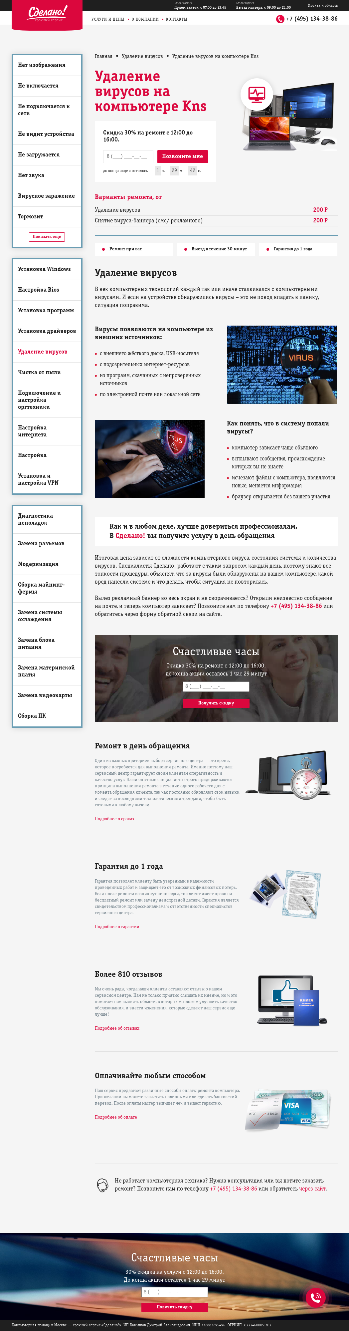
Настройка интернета (32, 431)
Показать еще (47, 237)
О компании (145, 19)
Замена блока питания (36, 644)
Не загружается (39, 155)
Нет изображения (42, 65)
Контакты (177, 19)
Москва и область (323, 5)
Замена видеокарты (45, 695)
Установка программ (46, 311)
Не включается (38, 86)
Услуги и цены (108, 19)
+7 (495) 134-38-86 (312, 19)
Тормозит (30, 217)
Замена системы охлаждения (40, 616)
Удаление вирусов (43, 352)
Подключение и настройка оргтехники (39, 400)
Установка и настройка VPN (38, 479)
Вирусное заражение (46, 196)
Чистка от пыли (39, 373)
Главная (103, 56)
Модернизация (38, 564)
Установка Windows (44, 269)
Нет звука (31, 175)
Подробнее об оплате (116, 1117)
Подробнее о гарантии (117, 927)
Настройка (32, 455)
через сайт (312, 1189)
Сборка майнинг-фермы (41, 588)
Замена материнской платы (46, 671)
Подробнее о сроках (114, 819)
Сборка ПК (32, 716)
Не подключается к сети (44, 110)
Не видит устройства (46, 134)
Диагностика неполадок (35, 519)
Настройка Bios (38, 290)
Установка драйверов (47, 331)
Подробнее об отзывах (117, 1028)
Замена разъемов (41, 544)
